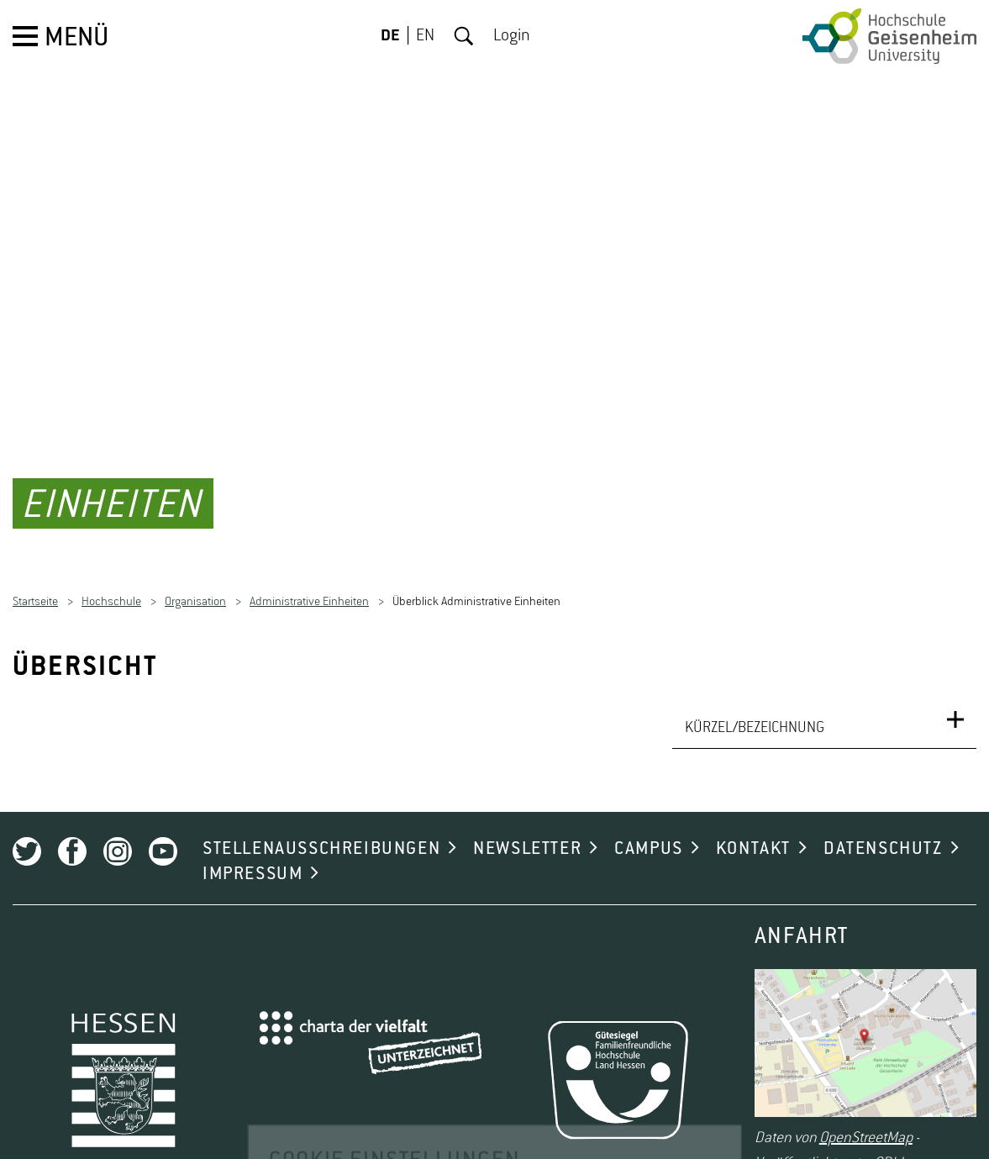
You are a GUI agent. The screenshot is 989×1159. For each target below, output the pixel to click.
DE (390, 36)
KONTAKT (753, 831)
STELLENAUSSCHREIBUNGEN (321, 831)
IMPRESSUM (252, 856)
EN (425, 36)
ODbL (890, 1145)
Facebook (72, 833)
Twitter (27, 833)
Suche (463, 36)
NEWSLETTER (527, 831)
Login (511, 36)
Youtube (163, 833)
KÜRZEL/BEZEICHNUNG (754, 710)
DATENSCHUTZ (883, 831)
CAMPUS (648, 831)
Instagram (117, 833)
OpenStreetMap (866, 1120)
